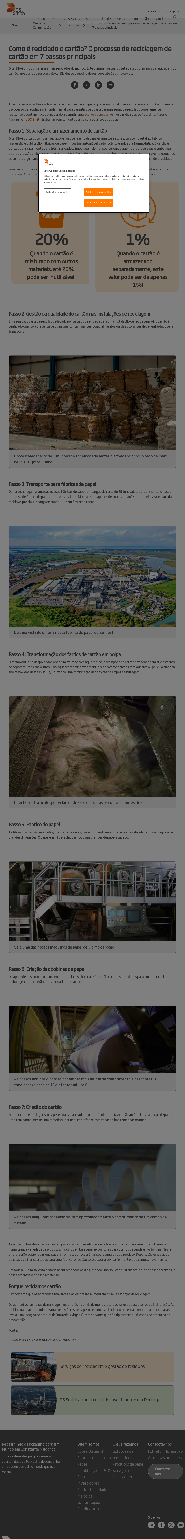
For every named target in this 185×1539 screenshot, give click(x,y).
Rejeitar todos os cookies (98, 192)
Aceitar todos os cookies (98, 202)
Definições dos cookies (57, 192)
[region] (93, 183)
